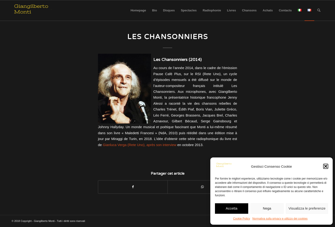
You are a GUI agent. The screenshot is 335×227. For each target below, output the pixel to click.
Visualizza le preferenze (306, 208)
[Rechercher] (318, 10)
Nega (267, 208)
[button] (325, 166)
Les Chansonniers (167, 37)
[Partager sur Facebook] (133, 186)
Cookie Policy (241, 218)
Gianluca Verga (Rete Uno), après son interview (139, 145)
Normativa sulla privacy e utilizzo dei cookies (280, 218)
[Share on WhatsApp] (202, 186)
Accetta (231, 208)
